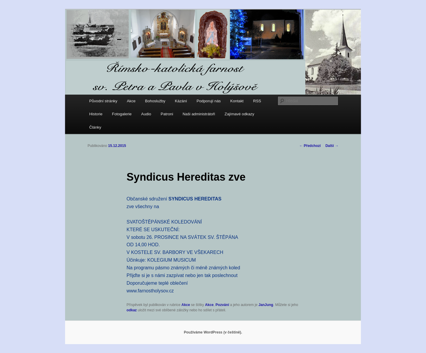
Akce (131, 101)
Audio (146, 114)
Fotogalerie (122, 114)
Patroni (167, 114)
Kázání (181, 101)
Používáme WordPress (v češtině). (213, 332)
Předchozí (310, 146)
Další (331, 146)
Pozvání (222, 305)
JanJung (266, 305)
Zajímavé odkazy (239, 114)
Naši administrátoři (199, 114)
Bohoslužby (155, 101)
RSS (257, 101)
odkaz (132, 310)
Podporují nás (208, 101)
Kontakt (236, 101)
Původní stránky (103, 101)
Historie (96, 114)
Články (95, 127)
